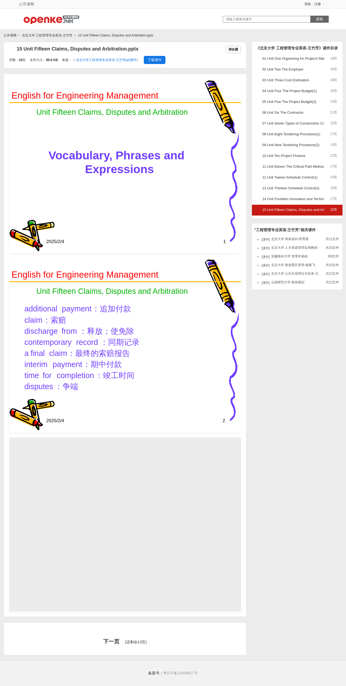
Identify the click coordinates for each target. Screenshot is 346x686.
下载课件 (155, 60)
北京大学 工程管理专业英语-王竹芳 (47, 35)
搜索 (319, 19)
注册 (317, 4)
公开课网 (10, 35)
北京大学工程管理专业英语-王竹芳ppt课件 (106, 60)
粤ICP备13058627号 (180, 673)
